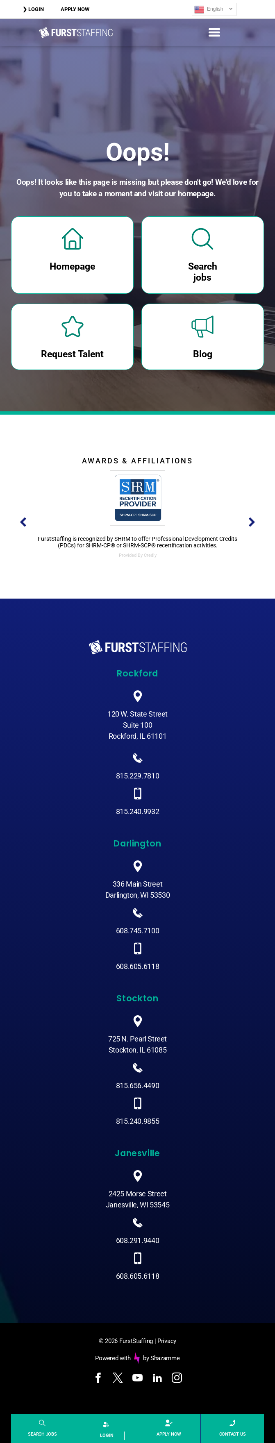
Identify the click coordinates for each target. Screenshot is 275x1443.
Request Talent (72, 354)
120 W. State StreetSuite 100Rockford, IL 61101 (137, 725)
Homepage (72, 266)
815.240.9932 (137, 811)
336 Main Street (138, 884)
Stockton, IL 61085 (138, 1050)
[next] (252, 522)
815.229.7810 (137, 775)
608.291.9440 (137, 1240)
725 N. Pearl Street (137, 1039)
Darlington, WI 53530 (137, 895)
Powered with (112, 1358)
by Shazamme (161, 1358)
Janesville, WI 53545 (138, 1204)
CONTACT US (232, 1434)
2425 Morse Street (138, 1193)
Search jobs (202, 272)
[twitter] (118, 1379)
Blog (202, 354)
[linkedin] (157, 1379)
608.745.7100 (137, 930)
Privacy (166, 1341)
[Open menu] (214, 32)
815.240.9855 (137, 1121)
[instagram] (177, 1379)
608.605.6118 (137, 966)
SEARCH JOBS (42, 1434)
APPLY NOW (169, 1434)
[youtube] (137, 1379)
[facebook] (98, 1379)
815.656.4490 (137, 1085)
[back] (23, 522)
